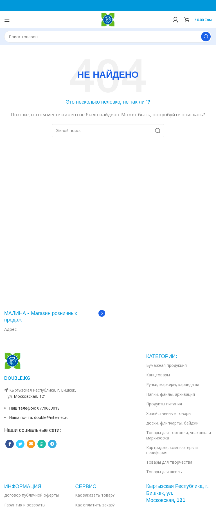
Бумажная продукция (166, 365)
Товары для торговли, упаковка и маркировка (178, 435)
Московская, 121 (30, 396)
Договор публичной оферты (31, 495)
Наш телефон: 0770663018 (34, 408)
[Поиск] (108, 37)
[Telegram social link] (52, 444)
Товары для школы (164, 471)
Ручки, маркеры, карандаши (172, 384)
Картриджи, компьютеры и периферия (172, 450)
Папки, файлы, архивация (170, 394)
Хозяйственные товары (168, 413)
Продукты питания (164, 404)
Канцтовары (158, 375)
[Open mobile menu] (7, 19)
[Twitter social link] (20, 444)
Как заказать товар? (94, 495)
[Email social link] (31, 444)
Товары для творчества (169, 462)
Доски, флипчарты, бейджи (172, 423)
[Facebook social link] (9, 444)
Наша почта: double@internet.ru (39, 417)
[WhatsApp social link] (41, 444)
